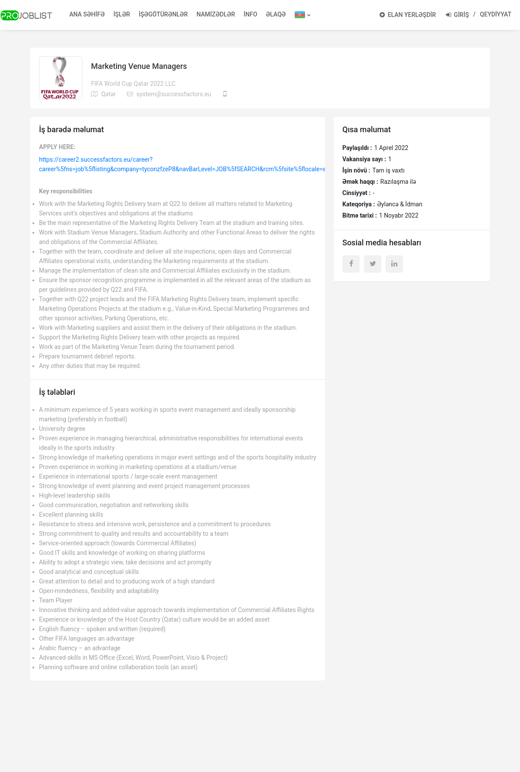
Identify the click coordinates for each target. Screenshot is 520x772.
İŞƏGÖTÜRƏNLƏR (163, 14)
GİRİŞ (457, 14)
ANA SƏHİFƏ (87, 14)
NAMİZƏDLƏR (215, 14)
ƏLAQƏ (276, 14)
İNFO (250, 14)
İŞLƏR (122, 14)
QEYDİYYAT (495, 14)
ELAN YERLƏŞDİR (408, 14)
